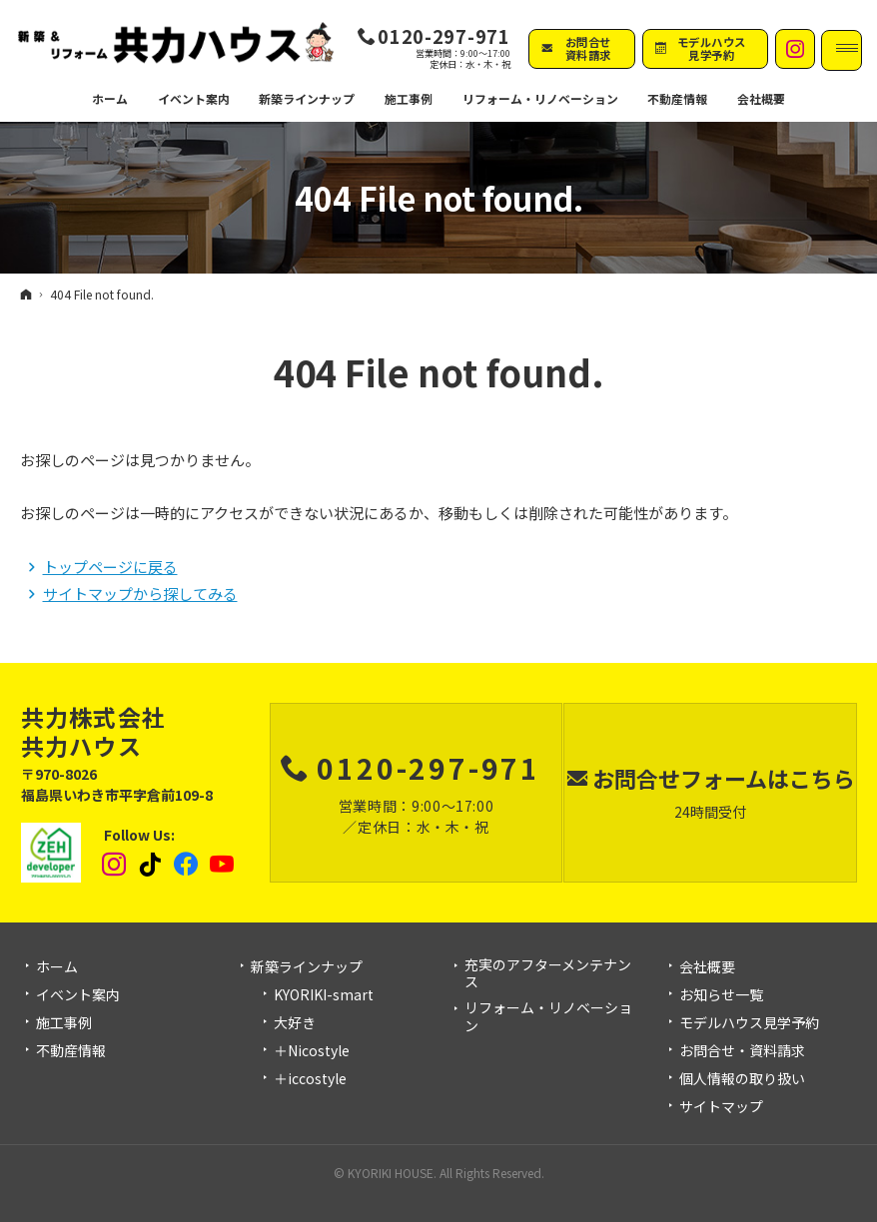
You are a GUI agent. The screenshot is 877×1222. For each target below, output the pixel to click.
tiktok (151, 865)
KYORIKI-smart (324, 995)
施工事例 (64, 1023)
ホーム (57, 967)
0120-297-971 (444, 36)
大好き (295, 1023)
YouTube (223, 865)
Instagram (115, 865)
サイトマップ (721, 1107)
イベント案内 (78, 995)
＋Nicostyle (312, 1051)
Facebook (187, 865)
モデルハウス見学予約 (749, 1023)
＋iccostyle (310, 1079)
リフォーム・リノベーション (548, 1016)
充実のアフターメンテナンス (547, 973)
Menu (842, 50)
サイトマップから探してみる (140, 593)
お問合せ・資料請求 (742, 1051)
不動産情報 (660, 100)
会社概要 (707, 967)
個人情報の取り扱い (742, 1079)
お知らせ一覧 (721, 995)
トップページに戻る (110, 566)
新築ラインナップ (307, 967)
